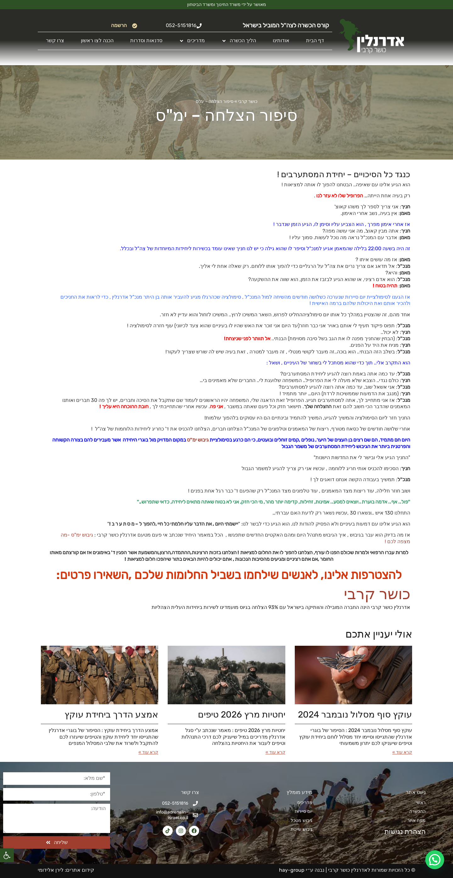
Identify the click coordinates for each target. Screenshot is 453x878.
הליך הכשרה (238, 40)
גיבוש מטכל (301, 820)
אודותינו (281, 40)
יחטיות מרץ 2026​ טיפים (241, 714)
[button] (7, 855)
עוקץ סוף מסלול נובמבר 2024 (355, 714)
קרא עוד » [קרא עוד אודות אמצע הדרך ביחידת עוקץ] (148, 752)
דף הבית (315, 40)
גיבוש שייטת (301, 829)
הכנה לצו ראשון (97, 40)
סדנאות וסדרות (146, 40)
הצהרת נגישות (401, 831)
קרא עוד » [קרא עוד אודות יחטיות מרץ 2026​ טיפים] (275, 752)
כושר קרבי (247, 101)
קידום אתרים (80, 870)
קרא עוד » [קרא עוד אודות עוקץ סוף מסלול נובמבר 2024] (402, 752)
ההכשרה (417, 811)
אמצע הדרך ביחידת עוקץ (111, 714)
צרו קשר (55, 40)
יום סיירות (303, 811)
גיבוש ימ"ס (198, 440)
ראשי (421, 802)
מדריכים (192, 40)
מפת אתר (416, 820)
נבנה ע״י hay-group (301, 870)
